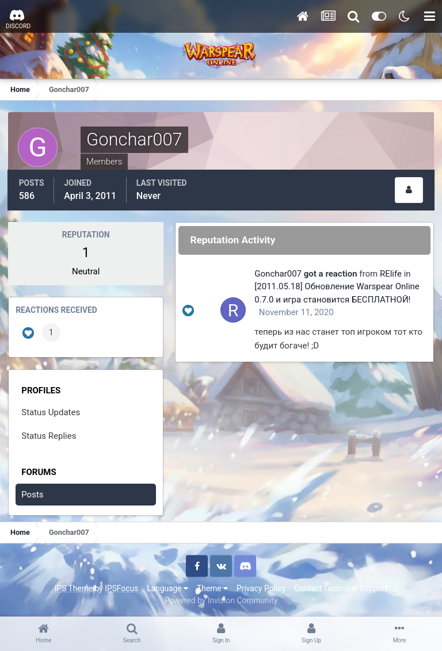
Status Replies (49, 434)
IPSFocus (121, 587)
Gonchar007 (279, 272)
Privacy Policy (261, 587)
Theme (212, 587)
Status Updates (51, 411)
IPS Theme (74, 587)
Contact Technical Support (340, 587)
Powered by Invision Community (221, 598)
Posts (33, 493)
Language (167, 587)
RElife (392, 272)
